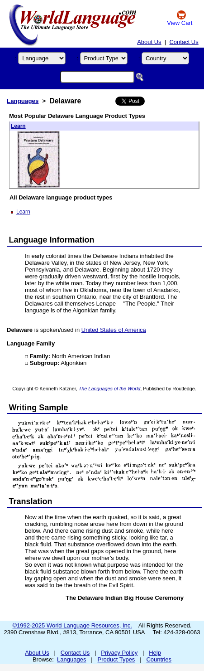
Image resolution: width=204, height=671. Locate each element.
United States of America (113, 329)
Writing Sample (38, 407)
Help (155, 652)
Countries (158, 659)
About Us (149, 42)
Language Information (52, 239)
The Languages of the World (110, 388)
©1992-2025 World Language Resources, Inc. (72, 625)
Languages (22, 100)
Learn (18, 126)
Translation (30, 501)
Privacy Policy (119, 652)
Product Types (116, 659)
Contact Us (183, 42)
